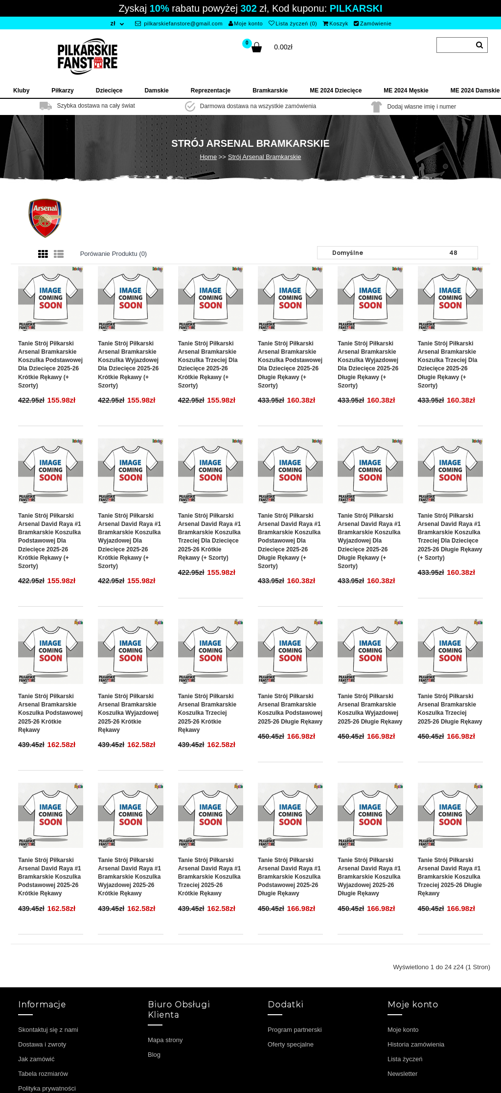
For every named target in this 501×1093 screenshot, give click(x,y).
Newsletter (402, 1073)
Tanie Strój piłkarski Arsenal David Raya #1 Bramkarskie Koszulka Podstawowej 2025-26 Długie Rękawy (289, 877)
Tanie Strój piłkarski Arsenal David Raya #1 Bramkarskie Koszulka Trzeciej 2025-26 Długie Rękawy (450, 877)
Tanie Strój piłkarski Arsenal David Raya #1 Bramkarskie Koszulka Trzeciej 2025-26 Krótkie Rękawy (209, 877)
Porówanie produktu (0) (113, 253)
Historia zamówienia (415, 1044)
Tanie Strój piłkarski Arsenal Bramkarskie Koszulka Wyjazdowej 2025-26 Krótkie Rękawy (128, 713)
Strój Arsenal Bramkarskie (264, 156)
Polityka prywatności (47, 1088)
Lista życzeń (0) (293, 23)
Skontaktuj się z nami (48, 1029)
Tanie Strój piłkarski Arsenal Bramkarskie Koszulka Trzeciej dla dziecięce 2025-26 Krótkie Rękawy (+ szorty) (208, 364)
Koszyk (335, 23)
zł (113, 23)
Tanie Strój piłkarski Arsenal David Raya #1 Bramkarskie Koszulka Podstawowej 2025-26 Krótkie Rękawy (49, 877)
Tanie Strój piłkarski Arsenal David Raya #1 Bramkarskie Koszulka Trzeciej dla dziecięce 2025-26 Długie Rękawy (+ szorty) (450, 536)
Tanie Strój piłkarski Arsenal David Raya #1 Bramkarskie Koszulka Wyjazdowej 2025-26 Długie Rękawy (369, 877)
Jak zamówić (36, 1059)
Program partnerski (295, 1029)
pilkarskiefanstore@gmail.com (179, 23)
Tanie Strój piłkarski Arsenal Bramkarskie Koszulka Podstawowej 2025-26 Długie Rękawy (290, 709)
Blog (154, 1054)
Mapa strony (165, 1040)
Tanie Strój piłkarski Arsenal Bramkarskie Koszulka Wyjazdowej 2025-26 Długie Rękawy (370, 709)
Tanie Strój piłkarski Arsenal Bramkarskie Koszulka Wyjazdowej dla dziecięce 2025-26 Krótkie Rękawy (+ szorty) (128, 364)
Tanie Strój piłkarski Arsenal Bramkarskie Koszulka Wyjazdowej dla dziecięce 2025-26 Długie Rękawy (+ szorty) (368, 364)
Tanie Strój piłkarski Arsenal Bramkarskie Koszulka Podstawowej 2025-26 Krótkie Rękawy (50, 713)
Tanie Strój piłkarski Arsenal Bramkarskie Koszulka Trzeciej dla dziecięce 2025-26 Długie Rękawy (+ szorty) (448, 364)
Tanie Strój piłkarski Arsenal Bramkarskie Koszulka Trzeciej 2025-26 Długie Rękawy (450, 709)
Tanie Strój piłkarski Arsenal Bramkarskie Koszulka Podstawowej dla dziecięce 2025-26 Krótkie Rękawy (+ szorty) (50, 364)
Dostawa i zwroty (42, 1044)
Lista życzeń (405, 1059)
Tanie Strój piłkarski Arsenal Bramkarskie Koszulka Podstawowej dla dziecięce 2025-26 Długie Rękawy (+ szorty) (290, 364)
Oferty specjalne (291, 1044)
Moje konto (245, 23)
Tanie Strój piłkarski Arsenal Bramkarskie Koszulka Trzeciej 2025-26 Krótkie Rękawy (207, 713)
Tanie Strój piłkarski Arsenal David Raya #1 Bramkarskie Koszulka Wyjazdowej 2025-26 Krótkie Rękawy (129, 877)
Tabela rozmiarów (43, 1073)
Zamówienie (372, 23)
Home (208, 156)
